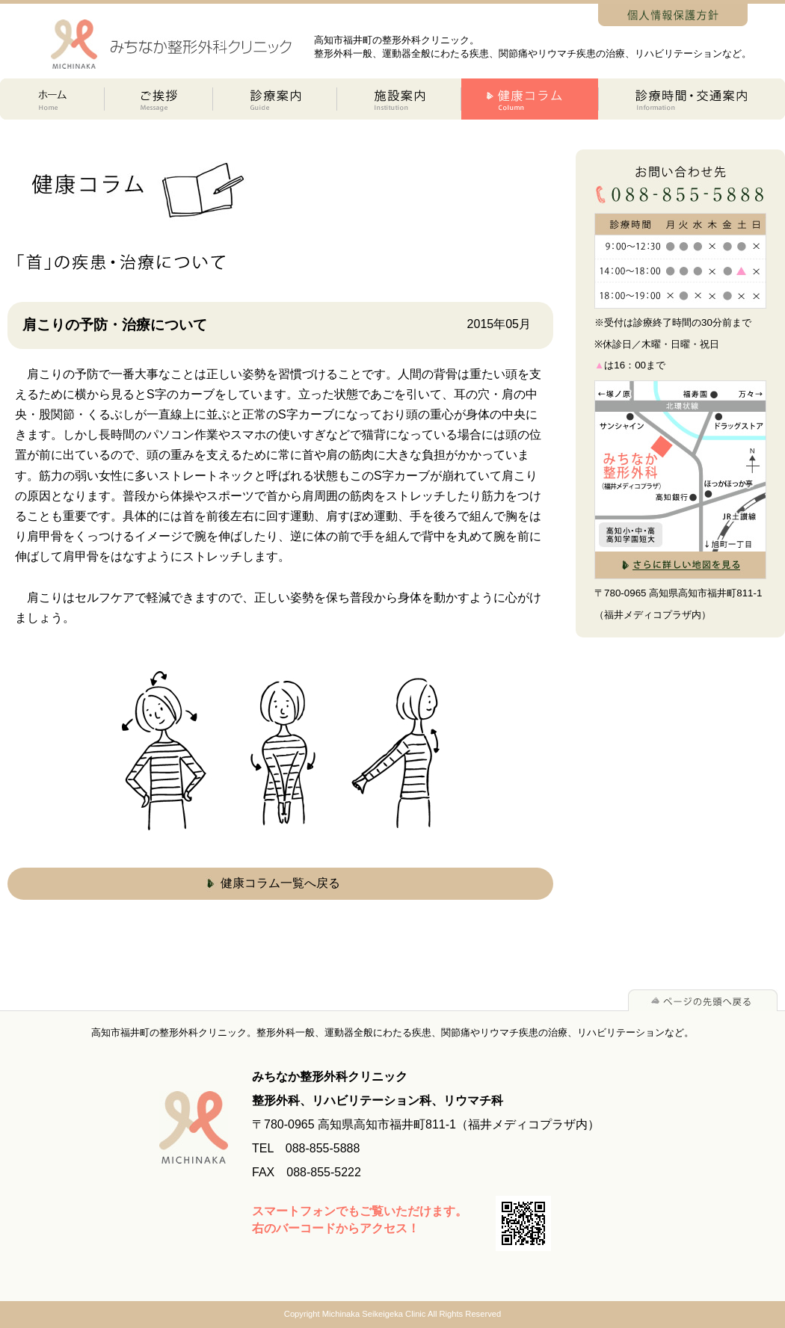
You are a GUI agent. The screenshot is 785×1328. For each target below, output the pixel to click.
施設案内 (399, 99)
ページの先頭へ (703, 1000)
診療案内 (275, 99)
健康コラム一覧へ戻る (280, 883)
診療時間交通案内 (692, 99)
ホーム (52, 99)
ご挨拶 (159, 99)
